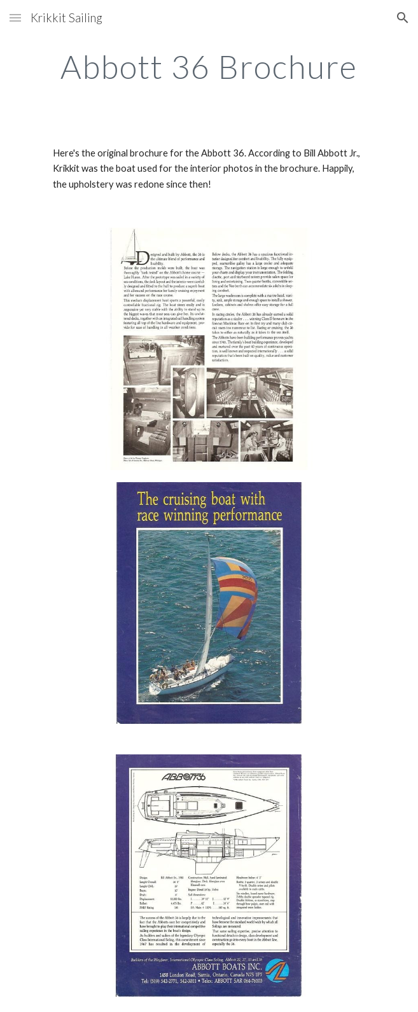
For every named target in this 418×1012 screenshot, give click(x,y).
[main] (209, 67)
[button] (15, 17)
